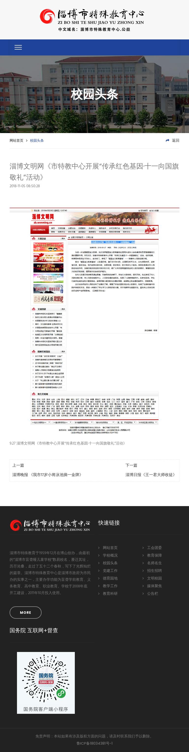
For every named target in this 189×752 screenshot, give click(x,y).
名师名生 (152, 563)
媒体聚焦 (152, 585)
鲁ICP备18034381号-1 (95, 743)
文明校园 (152, 578)
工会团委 (152, 547)
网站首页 (16, 140)
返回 (172, 141)
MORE (25, 612)
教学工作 (108, 585)
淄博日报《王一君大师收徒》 (151, 475)
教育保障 (152, 555)
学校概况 (108, 555)
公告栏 (150, 593)
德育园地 (108, 578)
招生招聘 (152, 570)
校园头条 (108, 563)
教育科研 (108, 593)
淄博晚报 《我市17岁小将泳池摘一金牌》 (47, 475)
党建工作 (108, 570)
